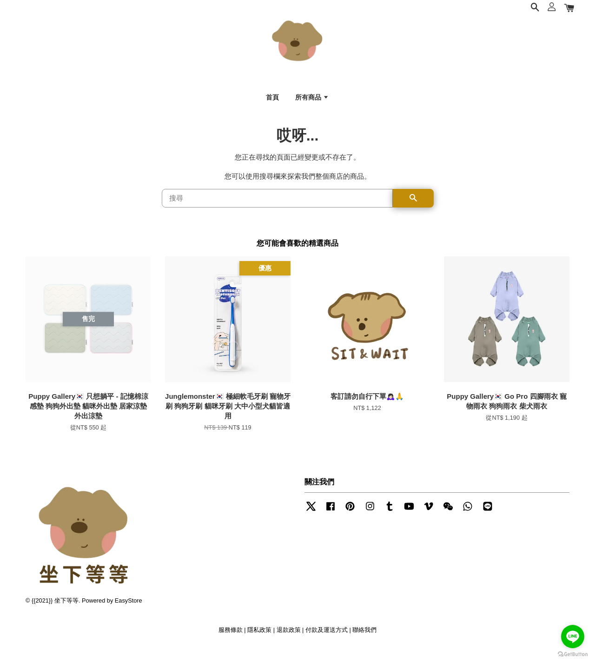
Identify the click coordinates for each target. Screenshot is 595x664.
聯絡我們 (364, 644)
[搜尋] (277, 213)
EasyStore (128, 615)
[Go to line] (572, 636)
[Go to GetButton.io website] (573, 654)
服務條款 (230, 644)
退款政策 (289, 644)
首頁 (272, 103)
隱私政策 (259, 644)
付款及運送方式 (326, 644)
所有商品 (312, 103)
